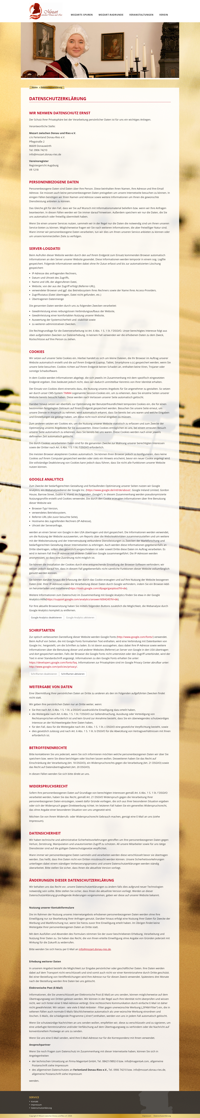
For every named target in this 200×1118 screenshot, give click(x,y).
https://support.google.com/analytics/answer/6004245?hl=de (82, 599)
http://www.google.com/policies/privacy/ (53, 666)
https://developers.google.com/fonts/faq (53, 662)
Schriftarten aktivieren (73, 673)
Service (34, 1097)
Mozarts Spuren (82, 14)
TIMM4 (67, 393)
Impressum (36, 1104)
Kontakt (34, 1101)
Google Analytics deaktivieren (46, 617)
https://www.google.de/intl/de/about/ (109, 490)
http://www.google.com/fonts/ (135, 637)
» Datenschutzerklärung (50, 87)
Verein (163, 14)
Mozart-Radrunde (111, 14)
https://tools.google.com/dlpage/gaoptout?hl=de (97, 588)
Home (35, 87)
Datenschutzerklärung (41, 1108)
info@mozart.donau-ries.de (95, 949)
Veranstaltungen (141, 14)
